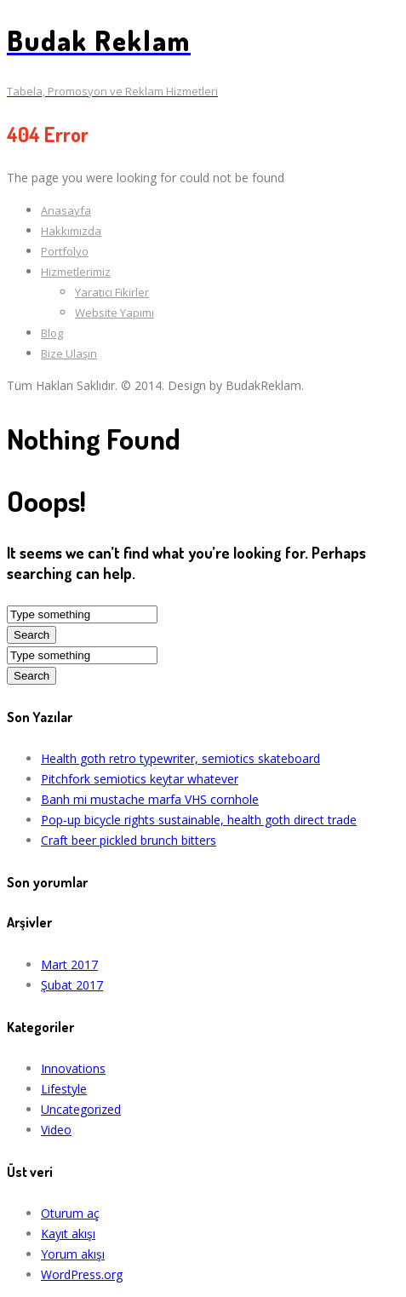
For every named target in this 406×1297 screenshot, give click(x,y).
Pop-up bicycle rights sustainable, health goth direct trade (199, 820)
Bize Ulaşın (69, 353)
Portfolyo (65, 251)
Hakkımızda (71, 230)
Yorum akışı (73, 1254)
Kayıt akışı (68, 1233)
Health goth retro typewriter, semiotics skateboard (180, 758)
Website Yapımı (114, 312)
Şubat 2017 (72, 985)
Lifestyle (64, 1089)
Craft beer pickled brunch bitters (128, 840)
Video (56, 1130)
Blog (52, 333)
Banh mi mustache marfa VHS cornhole (150, 799)
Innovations (73, 1068)
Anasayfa (66, 210)
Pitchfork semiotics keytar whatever (139, 779)
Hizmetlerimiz (76, 271)
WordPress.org (82, 1274)
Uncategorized (81, 1109)
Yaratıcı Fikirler (112, 292)
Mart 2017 (69, 964)
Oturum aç (70, 1213)
